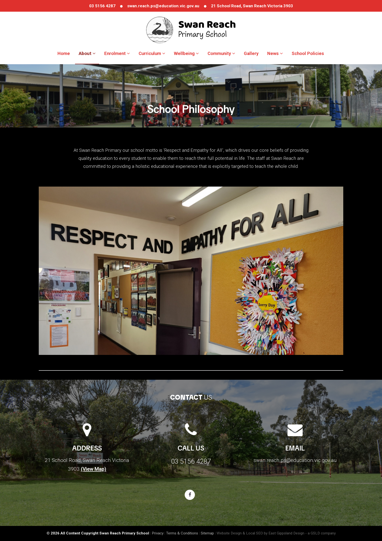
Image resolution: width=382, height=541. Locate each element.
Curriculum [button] (152, 53)
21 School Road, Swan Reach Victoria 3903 (252, 5)
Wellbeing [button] (186, 53)
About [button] (87, 53)
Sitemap (207, 533)
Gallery (251, 53)
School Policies (308, 53)
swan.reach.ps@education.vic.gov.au (163, 5)
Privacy (157, 533)
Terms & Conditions (182, 533)
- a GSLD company (320, 533)
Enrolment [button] (117, 53)
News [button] (275, 53)
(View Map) (93, 469)
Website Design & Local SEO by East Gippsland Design (260, 533)
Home (63, 53)
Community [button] (221, 53)
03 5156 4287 (102, 5)
